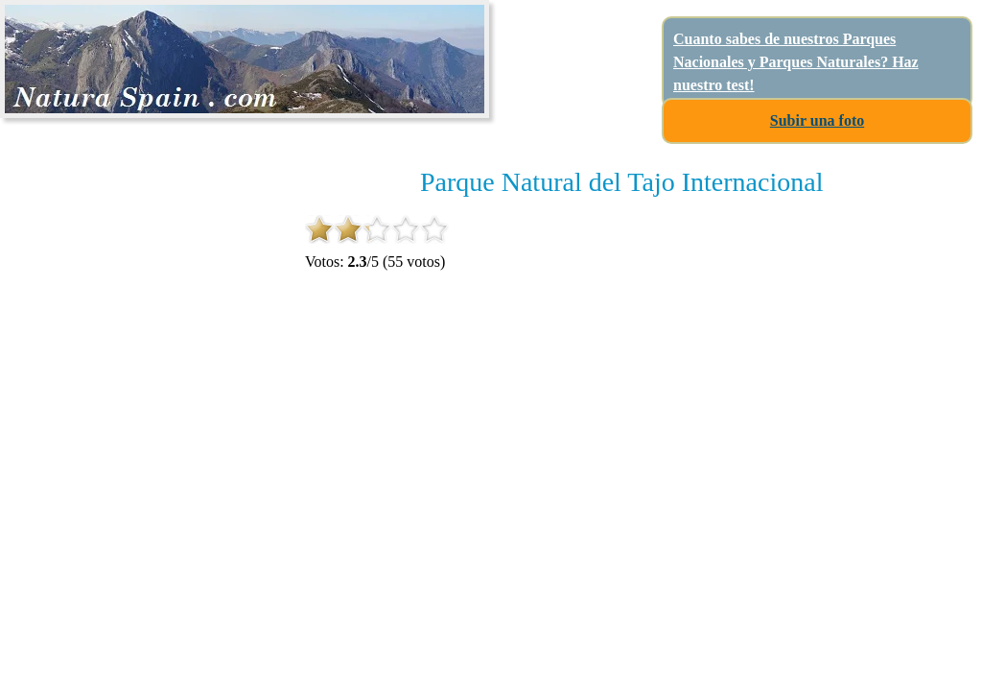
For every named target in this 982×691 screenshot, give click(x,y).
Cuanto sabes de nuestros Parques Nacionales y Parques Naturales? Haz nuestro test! (796, 62)
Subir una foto (817, 120)
